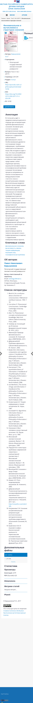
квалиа (18, 248)
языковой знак (10, 252)
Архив (24, 15)
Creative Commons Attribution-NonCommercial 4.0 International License (14, 613)
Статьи (13, 80)
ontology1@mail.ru (15, 279)
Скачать (13, 561)
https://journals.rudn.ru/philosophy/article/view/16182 (13, 87)
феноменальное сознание (14, 246)
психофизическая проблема (15, 255)
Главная (3, 18)
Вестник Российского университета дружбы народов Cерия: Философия (16, 6)
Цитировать (9, 107)
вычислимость (10, 248)
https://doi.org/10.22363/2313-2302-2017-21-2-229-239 (13, 96)
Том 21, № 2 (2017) (15, 18)
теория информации (12, 250)
